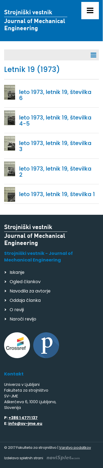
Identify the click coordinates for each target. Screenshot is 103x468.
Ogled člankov (25, 281)
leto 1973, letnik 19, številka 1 (57, 194)
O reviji (17, 310)
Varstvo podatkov (75, 447)
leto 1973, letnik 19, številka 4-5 (55, 120)
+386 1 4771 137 (23, 417)
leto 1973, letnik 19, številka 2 (55, 172)
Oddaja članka (25, 300)
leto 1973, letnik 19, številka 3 (55, 146)
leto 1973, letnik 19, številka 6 (55, 95)
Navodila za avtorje (30, 291)
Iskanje (17, 272)
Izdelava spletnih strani (42, 458)
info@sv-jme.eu (25, 423)
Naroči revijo (23, 319)
